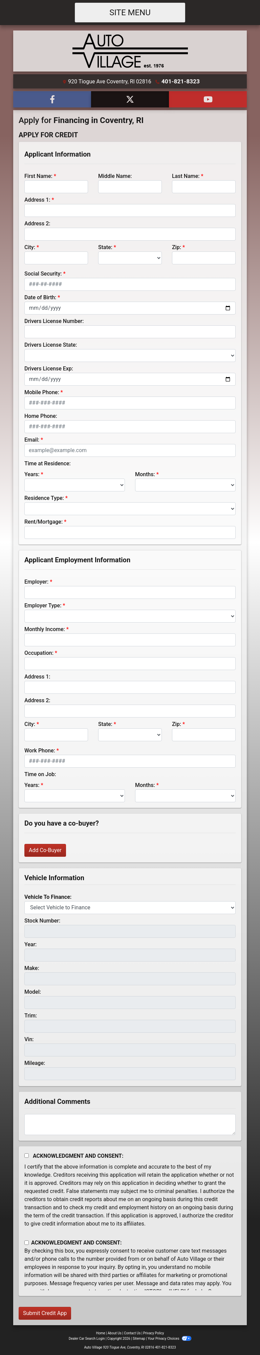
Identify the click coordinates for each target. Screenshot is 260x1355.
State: (105, 246)
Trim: (30, 1015)
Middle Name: (115, 175)
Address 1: (37, 199)
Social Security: (43, 273)
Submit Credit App (45, 1312)
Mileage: (34, 1062)
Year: (30, 944)
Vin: (29, 1038)
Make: (31, 967)
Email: (31, 439)
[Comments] (130, 1123)
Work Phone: (39, 750)
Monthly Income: (44, 628)
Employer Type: (42, 605)
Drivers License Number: (54, 320)
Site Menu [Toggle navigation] (130, 12)
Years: (32, 473)
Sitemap (139, 1338)
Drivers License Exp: (48, 368)
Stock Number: (42, 920)
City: (29, 246)
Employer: (36, 581)
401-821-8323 (180, 81)
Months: (145, 473)
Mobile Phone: (41, 391)
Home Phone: (40, 415)
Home (100, 1332)
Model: (32, 991)
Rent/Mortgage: (43, 521)
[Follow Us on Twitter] (130, 98)
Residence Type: (44, 497)
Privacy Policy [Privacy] (153, 1332)
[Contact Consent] (26, 1242)
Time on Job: (40, 773)
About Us (115, 1332)
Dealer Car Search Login (87, 1338)
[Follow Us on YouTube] (208, 98)
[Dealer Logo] (130, 50)
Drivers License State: (50, 344)
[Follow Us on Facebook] (52, 98)
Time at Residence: (47, 463)
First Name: (38, 175)
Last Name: (186, 175)
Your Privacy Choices (169, 1338)
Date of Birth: (40, 297)
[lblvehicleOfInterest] (130, 907)
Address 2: (37, 223)
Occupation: (38, 652)
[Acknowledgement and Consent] (26, 1155)
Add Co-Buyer (45, 849)
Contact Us (132, 1332)
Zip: (176, 246)
